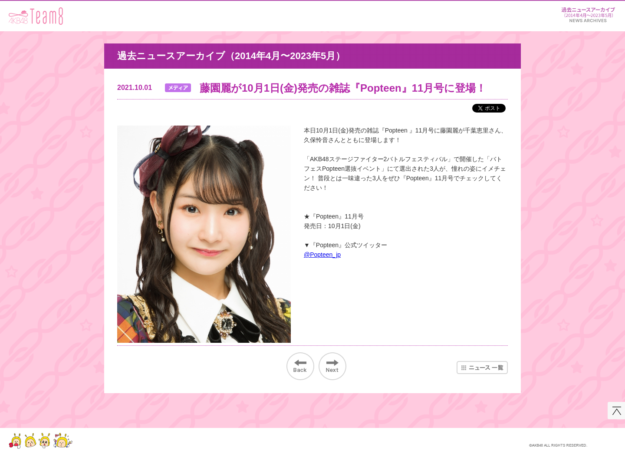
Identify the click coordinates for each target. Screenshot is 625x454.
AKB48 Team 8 (36, 16)
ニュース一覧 (482, 367)
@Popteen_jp (322, 254)
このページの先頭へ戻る (616, 410)
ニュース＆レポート (588, 13)
